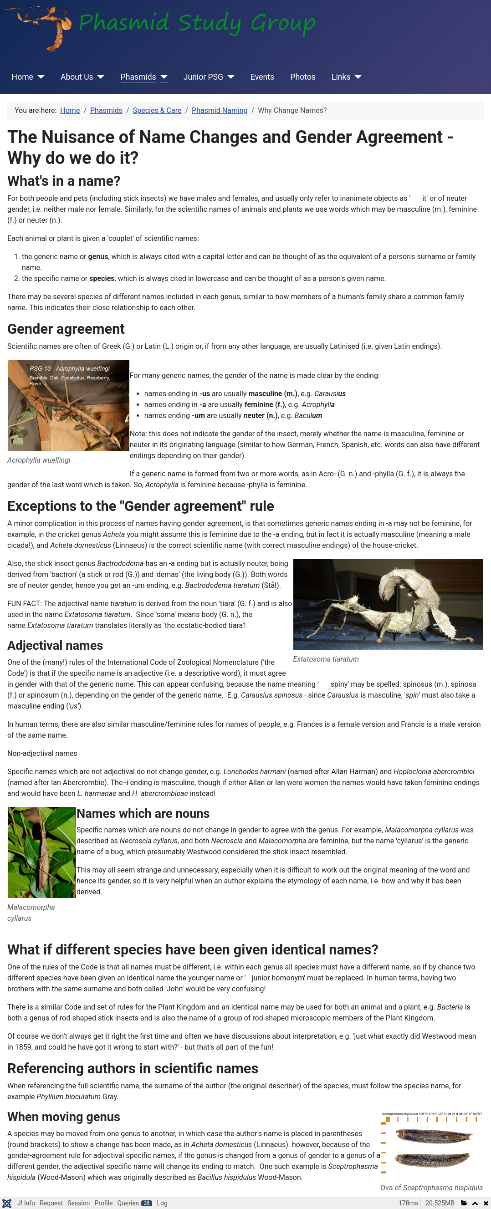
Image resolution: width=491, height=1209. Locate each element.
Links (341, 77)
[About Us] (99, 77)
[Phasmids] (162, 77)
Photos (303, 77)
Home (22, 77)
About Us (77, 77)
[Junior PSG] (229, 77)
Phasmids (138, 77)
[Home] (39, 77)
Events (262, 77)
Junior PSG (203, 77)
